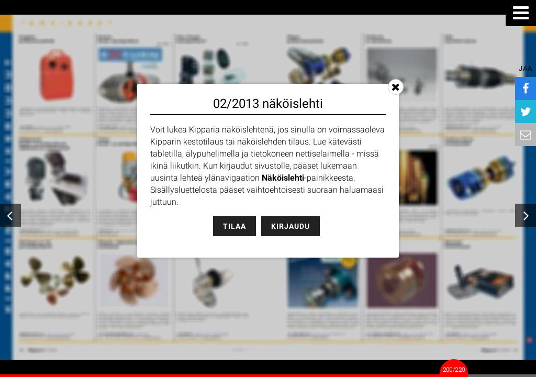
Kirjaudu (290, 226)
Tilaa (234, 226)
